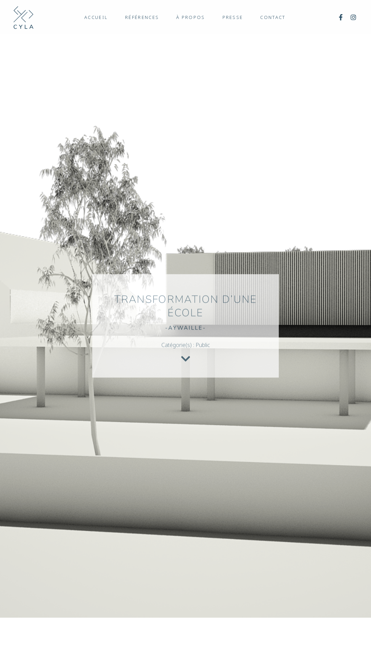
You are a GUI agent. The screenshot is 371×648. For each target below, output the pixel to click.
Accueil (96, 17)
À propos (190, 17)
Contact (272, 17)
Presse (232, 17)
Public (203, 347)
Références (142, 17)
